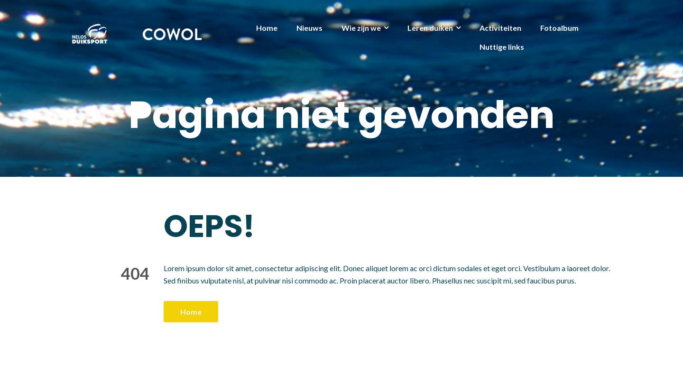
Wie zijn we (361, 27)
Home (266, 27)
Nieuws (309, 27)
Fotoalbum (559, 27)
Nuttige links (502, 46)
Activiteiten (500, 27)
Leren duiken (430, 27)
